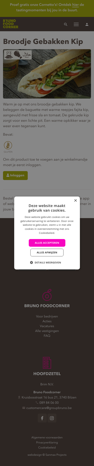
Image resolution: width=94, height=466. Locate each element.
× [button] (75, 200)
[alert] (47, 233)
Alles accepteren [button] (47, 242)
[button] (47, 262)
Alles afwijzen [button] (47, 252)
